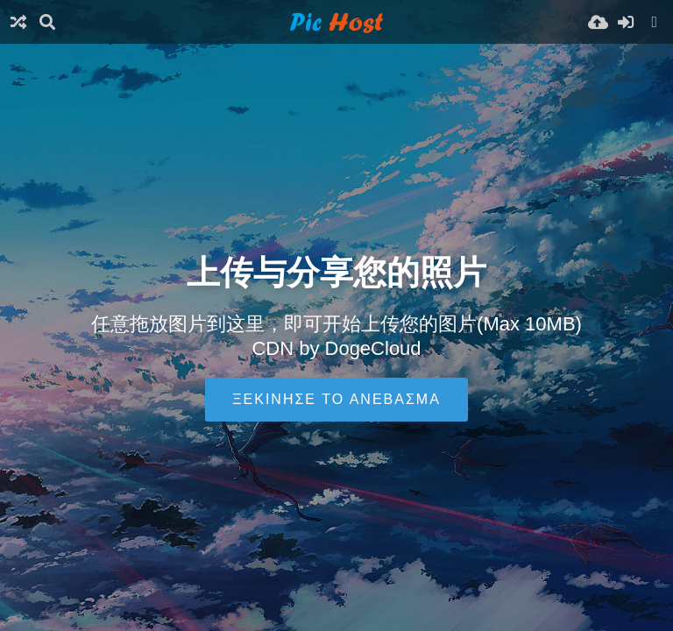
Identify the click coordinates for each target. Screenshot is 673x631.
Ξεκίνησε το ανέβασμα (336, 399)
